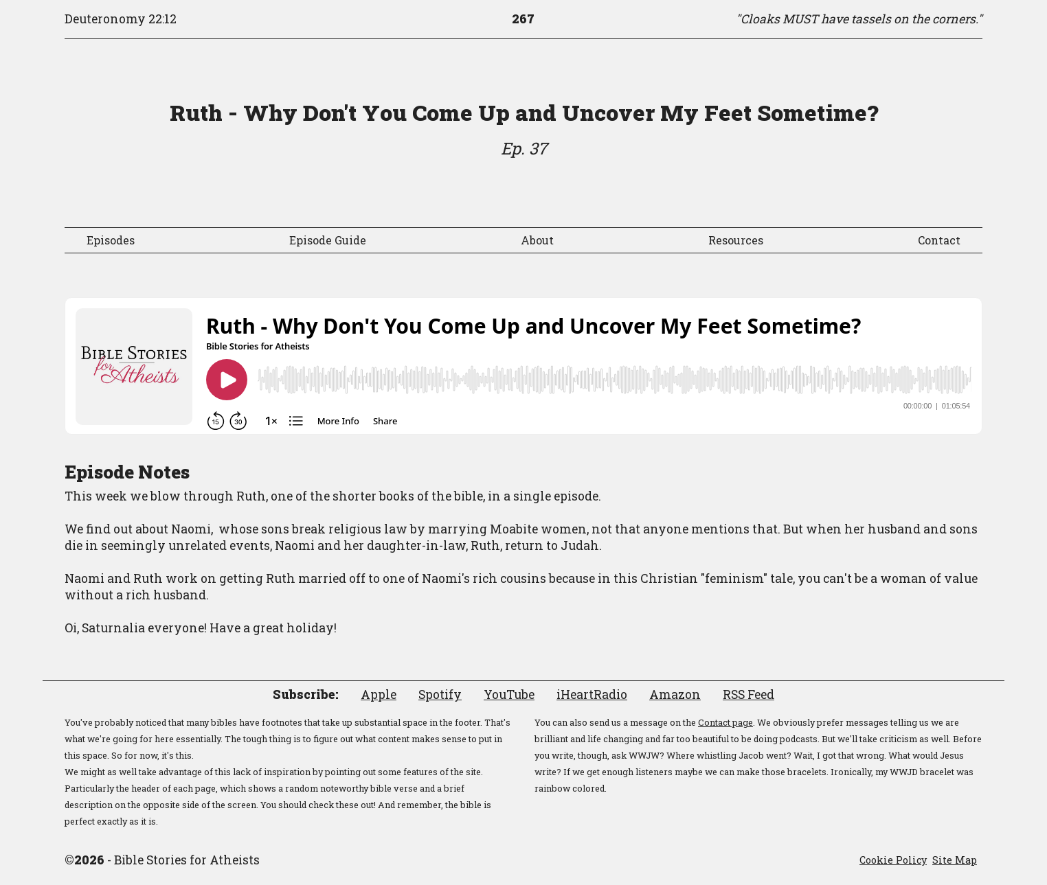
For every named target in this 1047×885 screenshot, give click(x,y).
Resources (735, 240)
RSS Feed (748, 694)
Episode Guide (327, 240)
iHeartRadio (591, 694)
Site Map (954, 859)
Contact (939, 240)
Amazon (675, 694)
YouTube (509, 694)
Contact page (725, 722)
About (537, 240)
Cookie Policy (893, 859)
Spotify (440, 694)
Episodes (111, 240)
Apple (378, 694)
